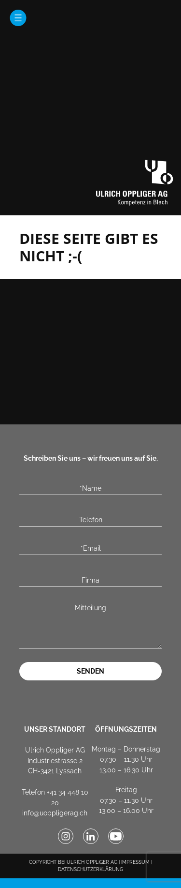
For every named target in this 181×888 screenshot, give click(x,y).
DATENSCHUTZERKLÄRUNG (90, 869)
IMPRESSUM (135, 862)
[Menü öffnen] (18, 18)
